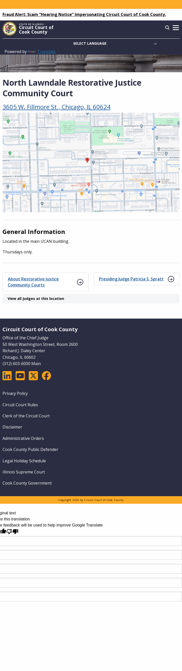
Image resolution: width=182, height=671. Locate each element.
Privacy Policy (15, 393)
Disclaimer (12, 427)
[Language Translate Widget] (91, 44)
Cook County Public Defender (30, 449)
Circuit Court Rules (20, 405)
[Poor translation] (12, 531)
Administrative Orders (23, 438)
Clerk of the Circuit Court (26, 416)
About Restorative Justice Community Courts (33, 282)
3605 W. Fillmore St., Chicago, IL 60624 (57, 107)
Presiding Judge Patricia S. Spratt (131, 279)
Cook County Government (27, 483)
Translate (42, 51)
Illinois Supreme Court (24, 472)
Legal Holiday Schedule (24, 461)
